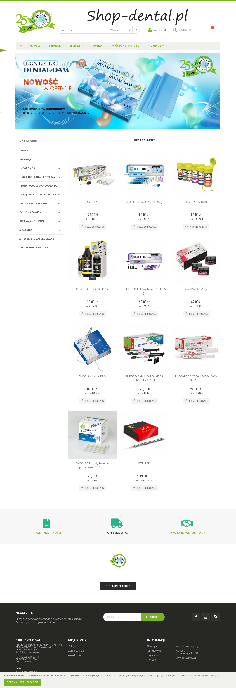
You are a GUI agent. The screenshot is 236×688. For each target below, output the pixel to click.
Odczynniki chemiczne (33, 247)
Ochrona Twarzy (30, 212)
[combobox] (98, 30)
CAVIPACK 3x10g (196, 289)
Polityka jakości (48, 533)
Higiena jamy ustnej (31, 221)
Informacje (154, 45)
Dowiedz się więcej (208, 675)
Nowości (25, 150)
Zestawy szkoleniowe (33, 203)
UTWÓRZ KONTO (184, 30)
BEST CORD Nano (196, 202)
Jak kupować (154, 650)
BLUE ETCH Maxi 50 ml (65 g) (144, 202)
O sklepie (152, 646)
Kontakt (98, 45)
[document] (118, 680)
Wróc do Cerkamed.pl (125, 45)
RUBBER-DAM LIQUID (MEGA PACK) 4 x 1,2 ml (144, 378)
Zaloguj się (74, 646)
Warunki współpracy (188, 533)
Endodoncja (27, 168)
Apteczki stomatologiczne (36, 238)
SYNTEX (92, 202)
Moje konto (74, 655)
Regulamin (153, 655)
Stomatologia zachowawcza (38, 185)
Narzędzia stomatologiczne (37, 194)
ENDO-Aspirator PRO (92, 376)
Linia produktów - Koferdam (37, 177)
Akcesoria (25, 229)
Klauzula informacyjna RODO (187, 652)
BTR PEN (144, 463)
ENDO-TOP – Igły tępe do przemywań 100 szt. (92, 465)
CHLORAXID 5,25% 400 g (92, 289)
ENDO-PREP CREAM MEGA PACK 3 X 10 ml (196, 378)
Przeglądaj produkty (118, 586)
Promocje (25, 159)
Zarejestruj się (76, 650)
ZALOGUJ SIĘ (157, 30)
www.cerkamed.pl (186, 657)
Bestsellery (77, 45)
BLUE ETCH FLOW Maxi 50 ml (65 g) (144, 291)
